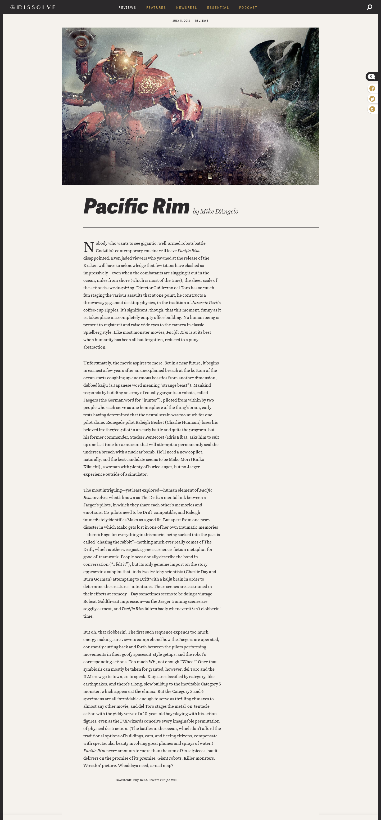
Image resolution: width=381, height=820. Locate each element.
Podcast (248, 7)
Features (156, 7)
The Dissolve (33, 7)
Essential (218, 7)
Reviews (127, 7)
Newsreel (186, 7)
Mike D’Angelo (219, 211)
